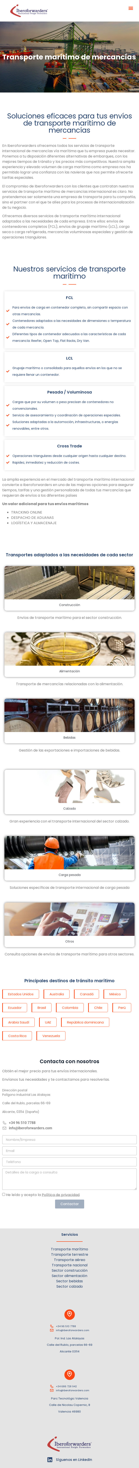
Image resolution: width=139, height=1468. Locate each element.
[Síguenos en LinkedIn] (50, 1459)
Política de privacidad (60, 1194)
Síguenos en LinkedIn (74, 1459)
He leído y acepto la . (43, 1194)
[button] (131, 8)
